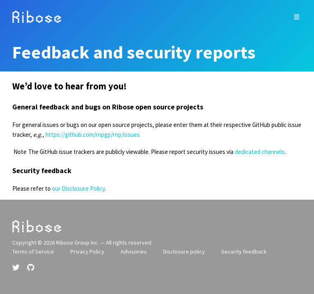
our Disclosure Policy (78, 188)
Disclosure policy (184, 251)
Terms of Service (33, 251)
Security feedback (244, 251)
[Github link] (30, 267)
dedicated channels (260, 152)
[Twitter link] (16, 267)
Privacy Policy (87, 251)
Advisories (134, 251)
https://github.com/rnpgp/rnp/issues (92, 134)
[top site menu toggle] (297, 17)
